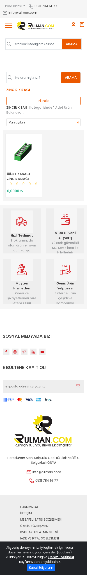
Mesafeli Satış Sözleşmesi (41, 519)
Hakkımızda (29, 507)
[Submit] (78, 386)
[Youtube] (42, 352)
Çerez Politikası (61, 557)
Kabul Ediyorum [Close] (41, 567)
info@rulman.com (19, 12)
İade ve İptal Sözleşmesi (39, 538)
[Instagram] (15, 352)
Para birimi (14, 6)
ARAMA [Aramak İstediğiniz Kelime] (72, 44)
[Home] (35, 26)
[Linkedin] (33, 352)
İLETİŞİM (26, 513)
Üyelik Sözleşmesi (34, 526)
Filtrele (44, 100)
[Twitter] (24, 352)
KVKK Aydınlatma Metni (39, 532)
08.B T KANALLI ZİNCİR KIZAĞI (18, 176)
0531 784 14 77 (45, 6)
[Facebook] (6, 352)
